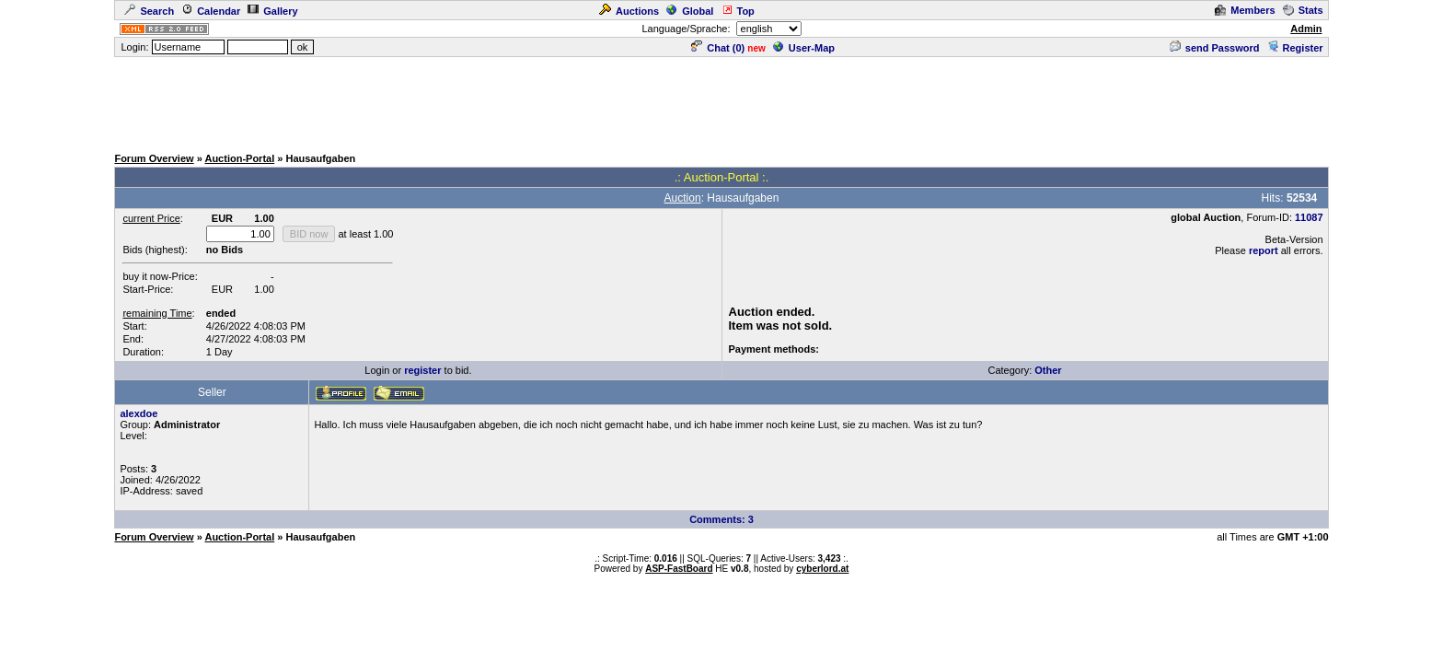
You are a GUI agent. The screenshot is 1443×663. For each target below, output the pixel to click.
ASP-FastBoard (678, 569)
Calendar (210, 11)
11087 (1309, 217)
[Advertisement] (721, 100)
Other (1047, 370)
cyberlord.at (822, 569)
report (1263, 250)
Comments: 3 (721, 519)
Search (149, 11)
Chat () (718, 47)
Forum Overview (153, 158)
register (422, 370)
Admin (1306, 28)
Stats (1303, 10)
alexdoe (138, 413)
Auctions (629, 11)
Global (689, 11)
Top (738, 11)
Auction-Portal (239, 158)
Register (1295, 47)
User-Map (804, 47)
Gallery (272, 11)
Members (1245, 10)
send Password (1215, 47)
